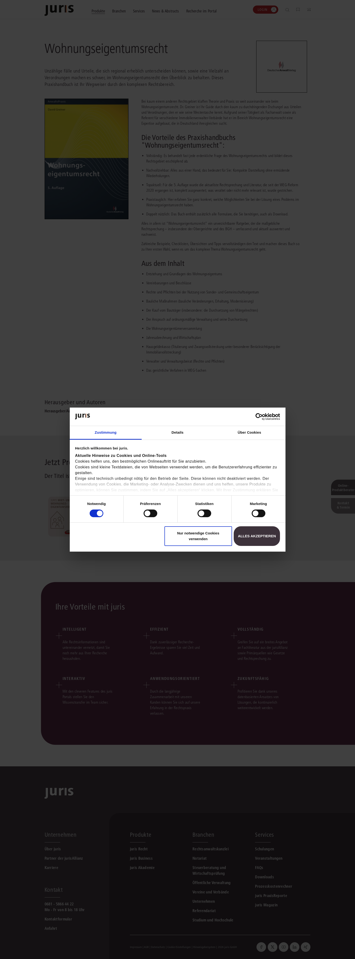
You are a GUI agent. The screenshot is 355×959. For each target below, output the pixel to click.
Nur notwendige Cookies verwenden (198, 536)
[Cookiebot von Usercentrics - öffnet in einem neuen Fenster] (259, 416)
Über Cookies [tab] (249, 432)
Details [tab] (178, 432)
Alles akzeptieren (257, 536)
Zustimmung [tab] (105, 432)
